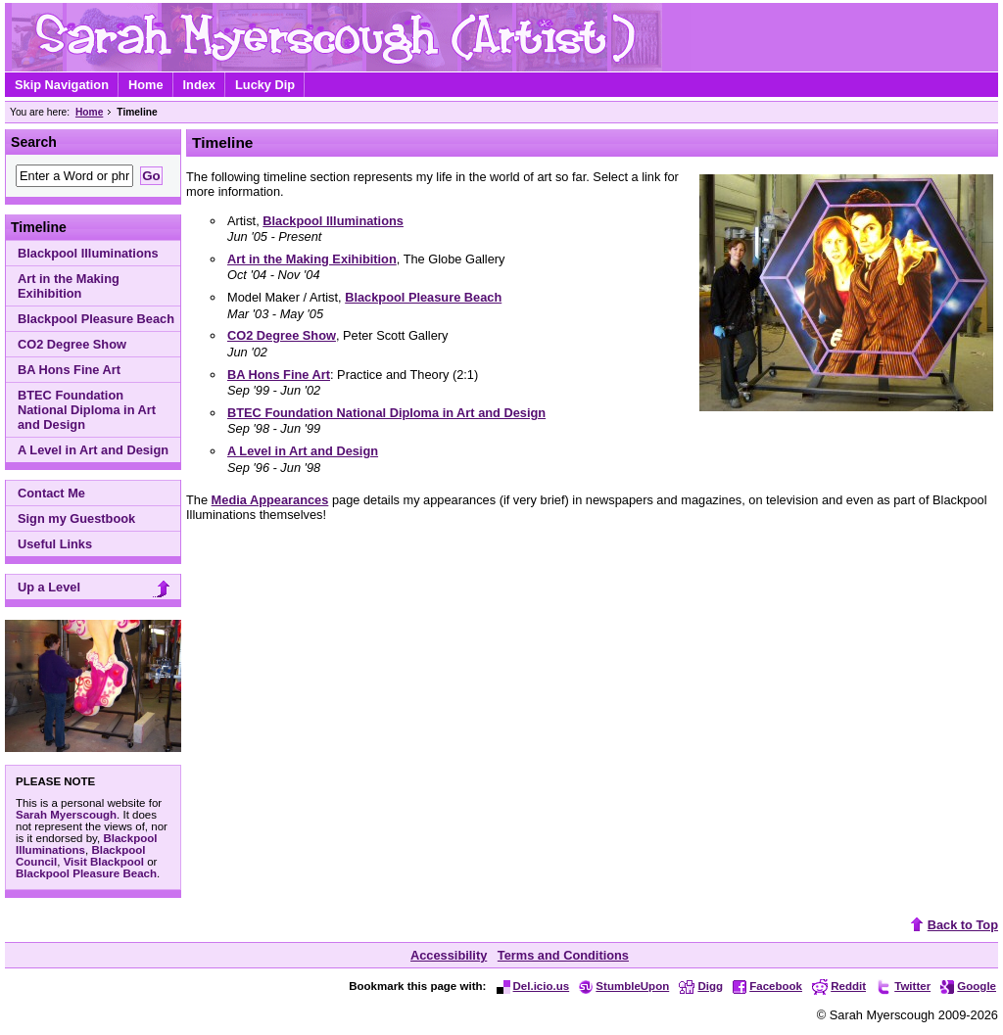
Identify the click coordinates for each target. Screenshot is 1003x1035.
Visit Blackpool (104, 862)
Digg (701, 986)
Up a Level (96, 589)
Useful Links (55, 544)
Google (968, 986)
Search (34, 142)
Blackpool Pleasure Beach (96, 318)
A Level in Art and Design (93, 450)
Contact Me (51, 493)
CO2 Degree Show (72, 344)
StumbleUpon (624, 986)
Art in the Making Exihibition (68, 286)
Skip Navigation (62, 84)
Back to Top (952, 924)
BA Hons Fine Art (69, 369)
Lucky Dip (265, 84)
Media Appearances (270, 500)
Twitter (903, 986)
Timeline (39, 227)
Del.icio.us (533, 986)
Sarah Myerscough (66, 815)
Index (199, 84)
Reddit (839, 986)
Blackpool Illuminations (88, 253)
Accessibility (448, 955)
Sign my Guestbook (76, 518)
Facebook (767, 986)
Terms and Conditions (563, 955)
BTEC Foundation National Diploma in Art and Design (87, 410)
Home (146, 84)
